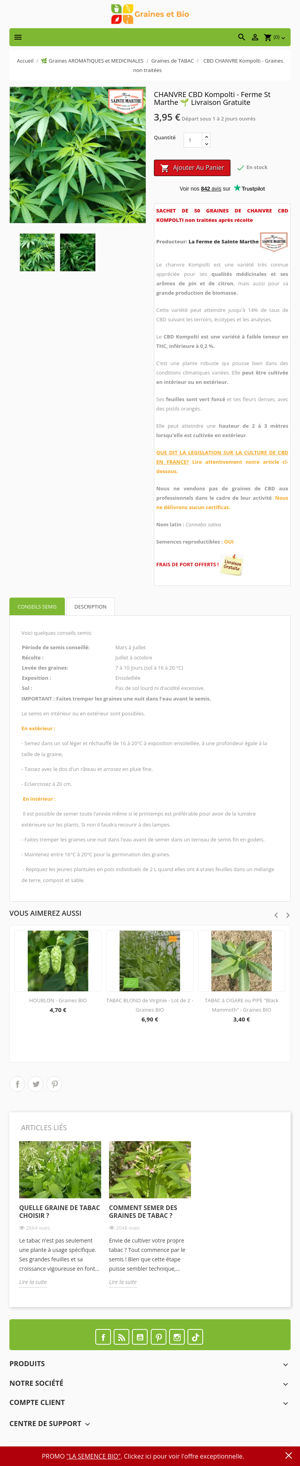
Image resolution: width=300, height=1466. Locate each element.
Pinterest (54, 1084)
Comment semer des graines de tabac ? (143, 1211)
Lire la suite (33, 1282)
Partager (17, 1084)
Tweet (35, 1084)
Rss (121, 1337)
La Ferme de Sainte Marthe (224, 241)
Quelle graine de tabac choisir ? (59, 1211)
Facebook (103, 1337)
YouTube (140, 1337)
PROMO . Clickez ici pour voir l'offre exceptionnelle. (143, 1456)
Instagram (177, 1337)
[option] (60, 1220)
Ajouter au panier (192, 168)
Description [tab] (91, 606)
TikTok (195, 1337)
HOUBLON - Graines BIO (58, 1000)
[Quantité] (193, 140)
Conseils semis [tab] (37, 606)
